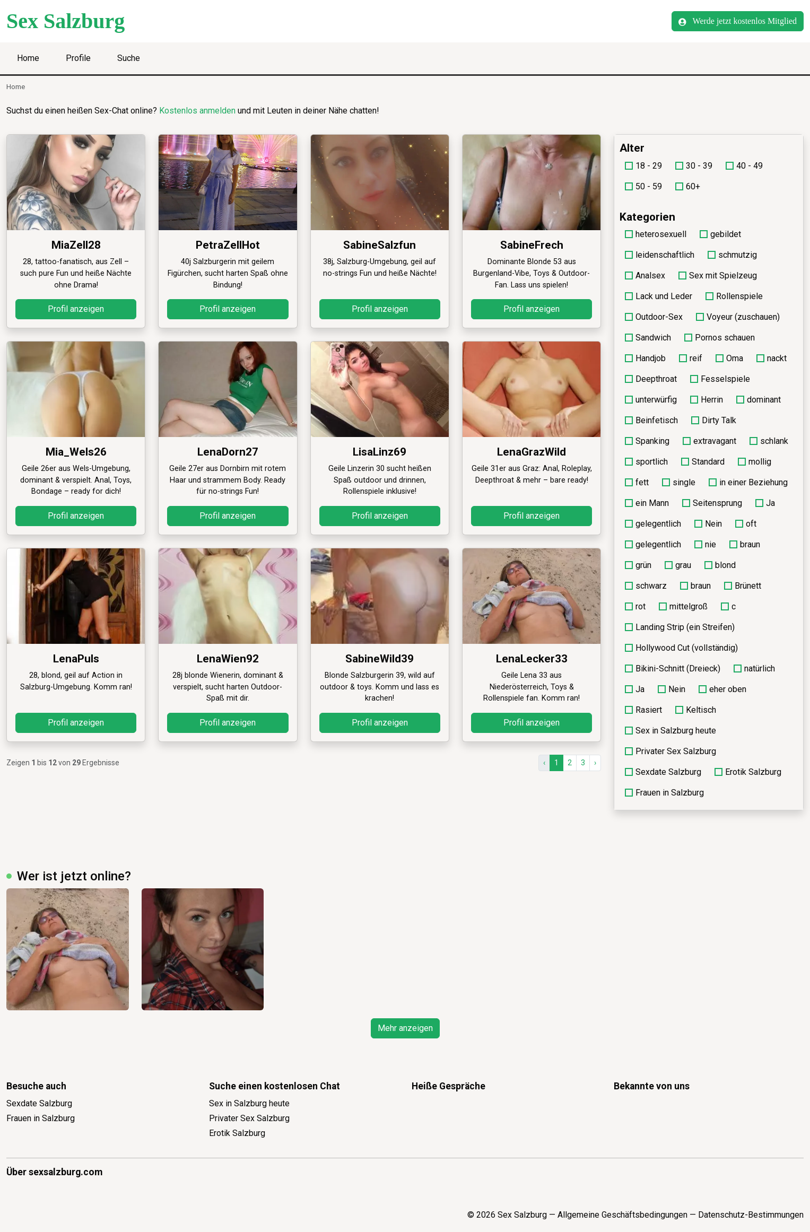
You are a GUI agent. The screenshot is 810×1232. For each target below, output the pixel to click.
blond (720, 565)
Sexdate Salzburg (663, 772)
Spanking (647, 441)
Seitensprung (712, 503)
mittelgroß (683, 606)
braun (744, 544)
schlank (769, 441)
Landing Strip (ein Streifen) (680, 627)
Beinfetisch (651, 420)
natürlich (754, 668)
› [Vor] (595, 762)
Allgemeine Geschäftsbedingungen (622, 1215)
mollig (754, 462)
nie (705, 544)
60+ (687, 186)
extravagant (709, 441)
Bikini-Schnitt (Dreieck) (672, 668)
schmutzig (732, 255)
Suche (128, 58)
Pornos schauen (719, 338)
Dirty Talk (713, 420)
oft (745, 524)
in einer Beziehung (748, 482)
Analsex (645, 275)
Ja (765, 503)
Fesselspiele (720, 379)
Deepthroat (651, 379)
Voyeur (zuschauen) (738, 317)
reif (690, 358)
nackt (771, 358)
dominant (758, 400)
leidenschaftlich (659, 255)
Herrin (706, 400)
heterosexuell (655, 234)
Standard (703, 462)
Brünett (742, 586)
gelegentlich (653, 524)
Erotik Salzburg (748, 772)
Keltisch (695, 710)
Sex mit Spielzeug (717, 275)
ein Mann (647, 503)
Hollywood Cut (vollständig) (681, 648)
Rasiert (643, 710)
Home (28, 58)
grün (638, 565)
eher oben (722, 689)
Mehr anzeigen (405, 1028)
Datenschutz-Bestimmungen (751, 1215)
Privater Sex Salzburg (670, 751)
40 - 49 (744, 166)
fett (637, 482)
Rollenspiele (734, 296)
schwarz (646, 586)
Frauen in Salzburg (664, 793)
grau (678, 565)
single (678, 482)
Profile (78, 58)
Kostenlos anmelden (197, 111)
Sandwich (648, 338)
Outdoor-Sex (654, 317)
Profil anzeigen (76, 309)
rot (635, 606)
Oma (729, 358)
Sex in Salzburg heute (670, 731)
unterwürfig (651, 400)
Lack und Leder (658, 296)
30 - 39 (693, 166)
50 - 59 (643, 186)
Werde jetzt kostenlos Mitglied (737, 21)
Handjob (645, 358)
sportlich (646, 462)
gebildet (720, 234)
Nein (708, 524)
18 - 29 (643, 166)
